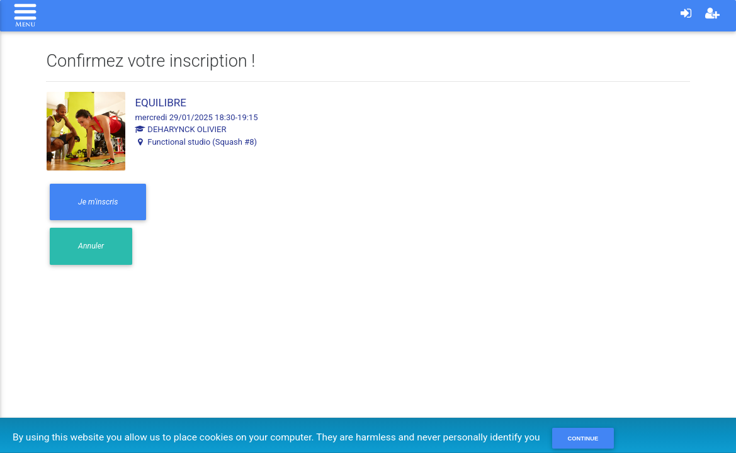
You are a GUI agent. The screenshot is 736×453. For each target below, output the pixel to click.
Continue (583, 438)
